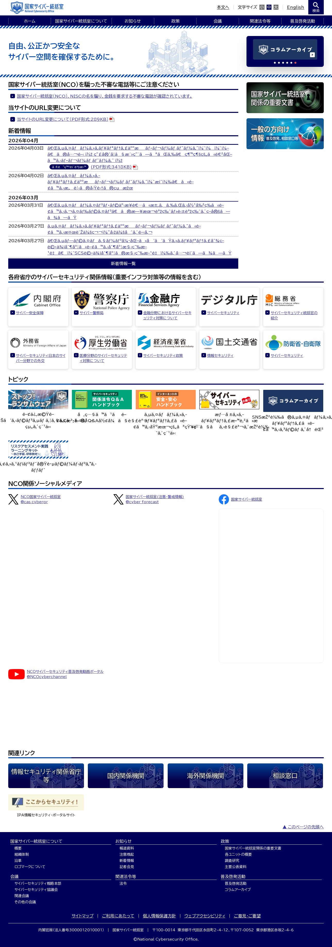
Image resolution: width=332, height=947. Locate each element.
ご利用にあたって (118, 916)
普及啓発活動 (302, 21)
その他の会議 (25, 902)
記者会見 (127, 867)
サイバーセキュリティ (223, 313)
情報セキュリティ (220, 355)
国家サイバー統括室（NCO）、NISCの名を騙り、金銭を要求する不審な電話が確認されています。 (104, 96)
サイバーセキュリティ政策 (163, 355)
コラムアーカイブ (238, 889)
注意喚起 (127, 854)
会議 (218, 21)
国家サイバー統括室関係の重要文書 (253, 848)
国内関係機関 (125, 776)
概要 (18, 848)
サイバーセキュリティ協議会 (36, 889)
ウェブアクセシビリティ (204, 916)
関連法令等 (260, 21)
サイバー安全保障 (30, 313)
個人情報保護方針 (159, 916)
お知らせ (133, 21)
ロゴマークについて (29, 867)
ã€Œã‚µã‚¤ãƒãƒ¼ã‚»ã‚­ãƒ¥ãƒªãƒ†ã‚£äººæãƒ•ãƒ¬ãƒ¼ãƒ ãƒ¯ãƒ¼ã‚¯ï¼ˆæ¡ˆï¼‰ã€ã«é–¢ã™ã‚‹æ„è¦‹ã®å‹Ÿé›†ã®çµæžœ (120, 182)
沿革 (18, 860)
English (295, 7)
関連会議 (21, 896)
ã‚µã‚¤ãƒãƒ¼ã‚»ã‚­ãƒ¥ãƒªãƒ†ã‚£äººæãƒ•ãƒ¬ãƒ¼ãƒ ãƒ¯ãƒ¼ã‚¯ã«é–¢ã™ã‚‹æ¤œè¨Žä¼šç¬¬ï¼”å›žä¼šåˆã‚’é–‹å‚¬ (124, 229)
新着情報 (127, 860)
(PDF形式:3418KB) (111, 167)
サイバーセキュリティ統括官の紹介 (294, 315)
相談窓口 (285, 776)
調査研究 (232, 860)
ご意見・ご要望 (247, 916)
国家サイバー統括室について (81, 21)
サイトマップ (82, 916)
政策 (175, 21)
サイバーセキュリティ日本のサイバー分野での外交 (40, 358)
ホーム (29, 21)
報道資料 (127, 848)
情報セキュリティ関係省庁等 (46, 776)
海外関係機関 (205, 776)
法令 (123, 883)
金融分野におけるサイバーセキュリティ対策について (167, 315)
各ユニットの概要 (238, 854)
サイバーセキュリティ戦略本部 (37, 883)
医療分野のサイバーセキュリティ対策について (103, 358)
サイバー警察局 (92, 313)
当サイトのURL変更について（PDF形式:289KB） (62, 119)
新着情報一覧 (123, 263)
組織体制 (21, 854)
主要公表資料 (235, 867)
